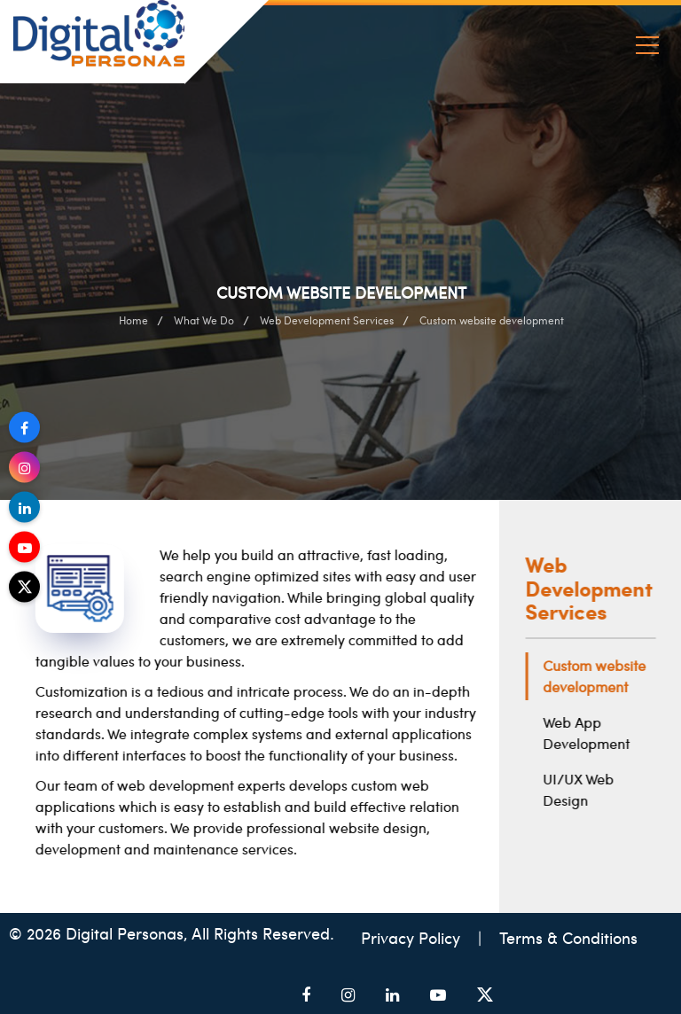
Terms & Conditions (568, 937)
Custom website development (598, 676)
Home (133, 320)
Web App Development (590, 732)
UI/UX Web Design (582, 789)
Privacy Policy (413, 937)
